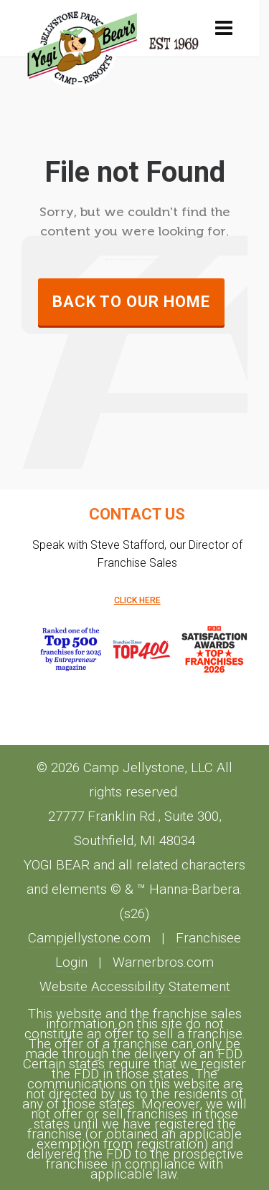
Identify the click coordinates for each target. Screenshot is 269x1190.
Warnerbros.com (163, 962)
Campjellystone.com (89, 938)
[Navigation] (223, 29)
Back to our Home (131, 302)
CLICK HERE (137, 600)
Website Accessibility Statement (134, 987)
